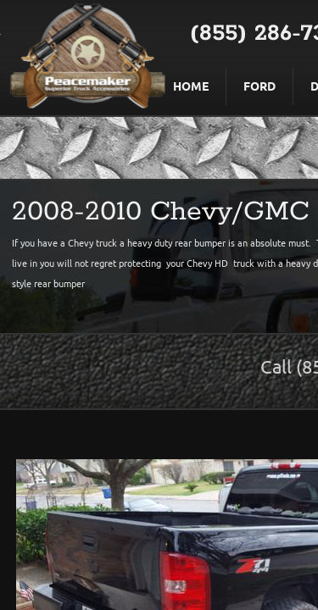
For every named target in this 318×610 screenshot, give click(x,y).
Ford (259, 85)
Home (191, 85)
